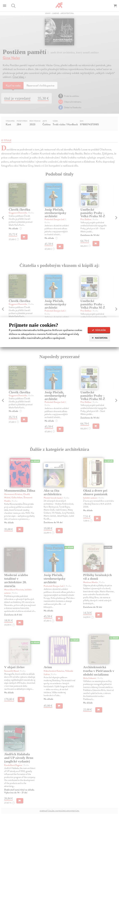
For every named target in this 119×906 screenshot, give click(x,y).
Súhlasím (99, 330)
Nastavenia (99, 338)
